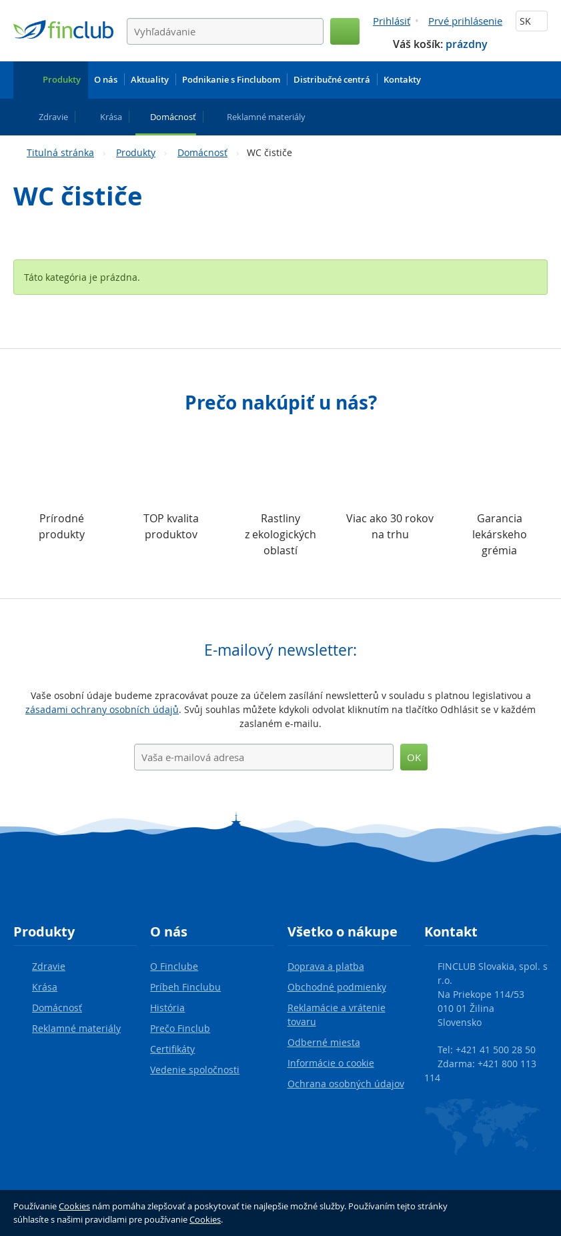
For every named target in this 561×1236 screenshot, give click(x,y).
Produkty (135, 152)
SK (532, 21)
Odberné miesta (324, 1042)
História (167, 1007)
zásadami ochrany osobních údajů (102, 709)
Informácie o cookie (331, 1063)
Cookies (74, 1206)
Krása (44, 987)
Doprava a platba (326, 966)
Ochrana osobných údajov (346, 1083)
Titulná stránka (60, 152)
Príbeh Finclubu (185, 987)
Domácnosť (202, 152)
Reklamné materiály (76, 1028)
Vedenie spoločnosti (194, 1069)
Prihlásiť (391, 20)
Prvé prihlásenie (465, 20)
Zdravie (48, 966)
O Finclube (174, 966)
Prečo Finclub (180, 1028)
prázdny (467, 44)
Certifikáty (172, 1049)
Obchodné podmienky (337, 987)
